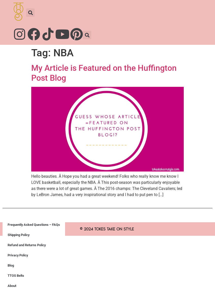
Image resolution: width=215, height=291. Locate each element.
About (12, 286)
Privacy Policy (18, 255)
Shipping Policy (18, 235)
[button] (30, 12)
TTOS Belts (16, 276)
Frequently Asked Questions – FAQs (34, 225)
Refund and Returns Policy (27, 245)
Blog (11, 265)
